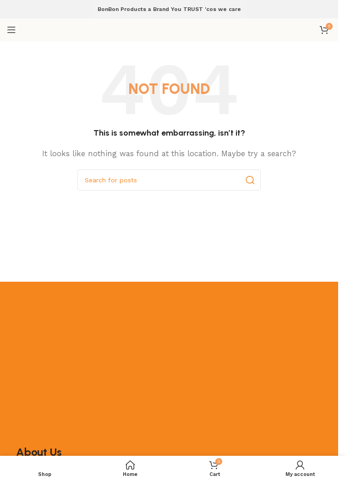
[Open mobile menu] (11, 30)
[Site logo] (169, 29)
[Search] (169, 180)
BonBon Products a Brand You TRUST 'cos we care (169, 9)
